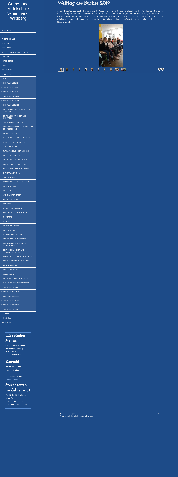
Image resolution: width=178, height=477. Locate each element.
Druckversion (66, 414)
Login (160, 414)
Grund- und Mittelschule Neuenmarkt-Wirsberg (18, 11)
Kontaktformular (11, 380)
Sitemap (76, 414)
